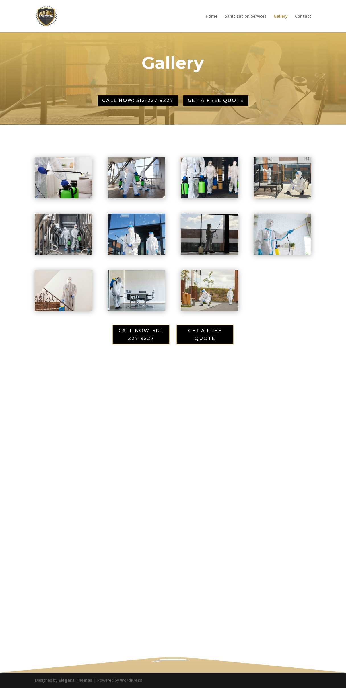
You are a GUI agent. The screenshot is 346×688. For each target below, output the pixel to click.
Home (211, 16)
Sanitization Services (245, 16)
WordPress (131, 680)
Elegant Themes (75, 680)
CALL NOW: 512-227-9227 (137, 100)
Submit (147, 655)
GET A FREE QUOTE (216, 100)
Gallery (281, 16)
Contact (303, 16)
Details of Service (160, 649)
